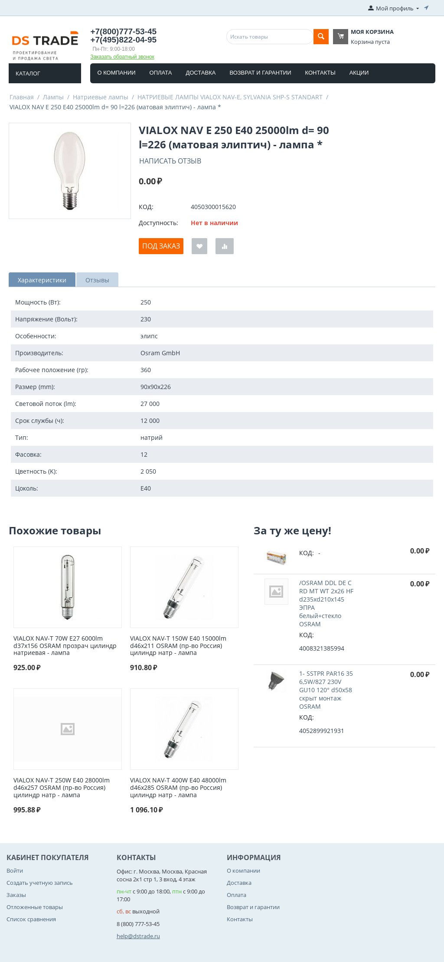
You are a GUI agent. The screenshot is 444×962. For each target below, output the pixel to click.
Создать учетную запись (40, 883)
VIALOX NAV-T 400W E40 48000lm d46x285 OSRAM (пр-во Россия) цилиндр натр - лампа (178, 787)
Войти (15, 870)
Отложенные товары (35, 907)
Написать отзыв (170, 161)
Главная (22, 97)
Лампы (53, 97)
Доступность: (158, 223)
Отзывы (97, 280)
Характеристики (42, 280)
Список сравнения (31, 919)
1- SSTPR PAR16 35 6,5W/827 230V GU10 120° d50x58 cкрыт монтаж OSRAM (326, 689)
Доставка (200, 72)
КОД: (146, 207)
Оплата (161, 72)
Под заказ (161, 246)
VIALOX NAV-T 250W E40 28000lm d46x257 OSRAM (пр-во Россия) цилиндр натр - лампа (61, 787)
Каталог (28, 73)
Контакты (320, 72)
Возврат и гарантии (260, 72)
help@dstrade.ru (138, 936)
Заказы (16, 895)
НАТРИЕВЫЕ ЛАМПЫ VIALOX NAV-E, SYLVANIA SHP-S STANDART (230, 97)
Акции (359, 72)
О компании (116, 72)
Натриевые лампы (100, 97)
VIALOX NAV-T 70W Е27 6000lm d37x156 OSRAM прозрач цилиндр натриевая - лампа (65, 646)
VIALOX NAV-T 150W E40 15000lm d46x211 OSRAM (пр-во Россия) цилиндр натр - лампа (178, 646)
